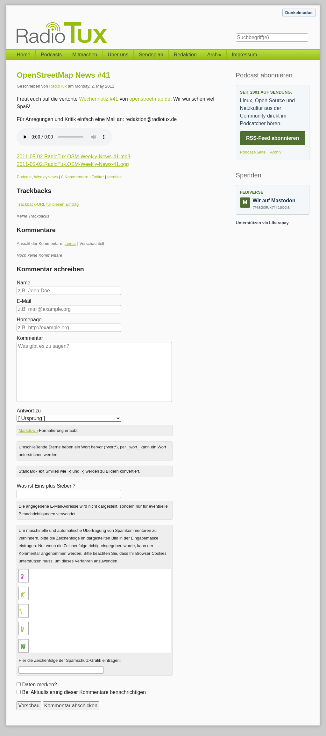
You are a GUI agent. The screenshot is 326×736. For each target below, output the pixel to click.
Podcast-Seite (253, 152)
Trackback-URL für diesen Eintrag (48, 204)
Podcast (24, 177)
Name (23, 282)
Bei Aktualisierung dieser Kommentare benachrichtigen (84, 692)
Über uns (118, 54)
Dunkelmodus (299, 12)
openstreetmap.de (149, 99)
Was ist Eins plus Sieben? (46, 486)
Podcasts (51, 54)
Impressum (244, 54)
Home (23, 54)
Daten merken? (39, 684)
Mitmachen (84, 54)
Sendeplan (151, 54)
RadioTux (58, 86)
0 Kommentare (74, 177)
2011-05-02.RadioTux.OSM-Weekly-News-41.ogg (73, 164)
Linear (70, 243)
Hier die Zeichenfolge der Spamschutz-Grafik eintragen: (69, 660)
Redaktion (185, 54)
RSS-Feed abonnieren (272, 138)
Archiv (214, 54)
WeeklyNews (46, 177)
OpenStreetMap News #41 (63, 75)
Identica (114, 177)
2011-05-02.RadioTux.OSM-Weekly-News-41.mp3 (73, 156)
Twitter (98, 177)
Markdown (28, 430)
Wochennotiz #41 (98, 99)
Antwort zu (29, 410)
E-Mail (24, 301)
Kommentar (30, 338)
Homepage (29, 319)
